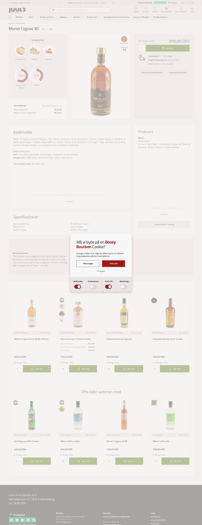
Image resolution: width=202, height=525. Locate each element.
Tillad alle (113, 263)
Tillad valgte (88, 263)
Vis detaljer (101, 272)
